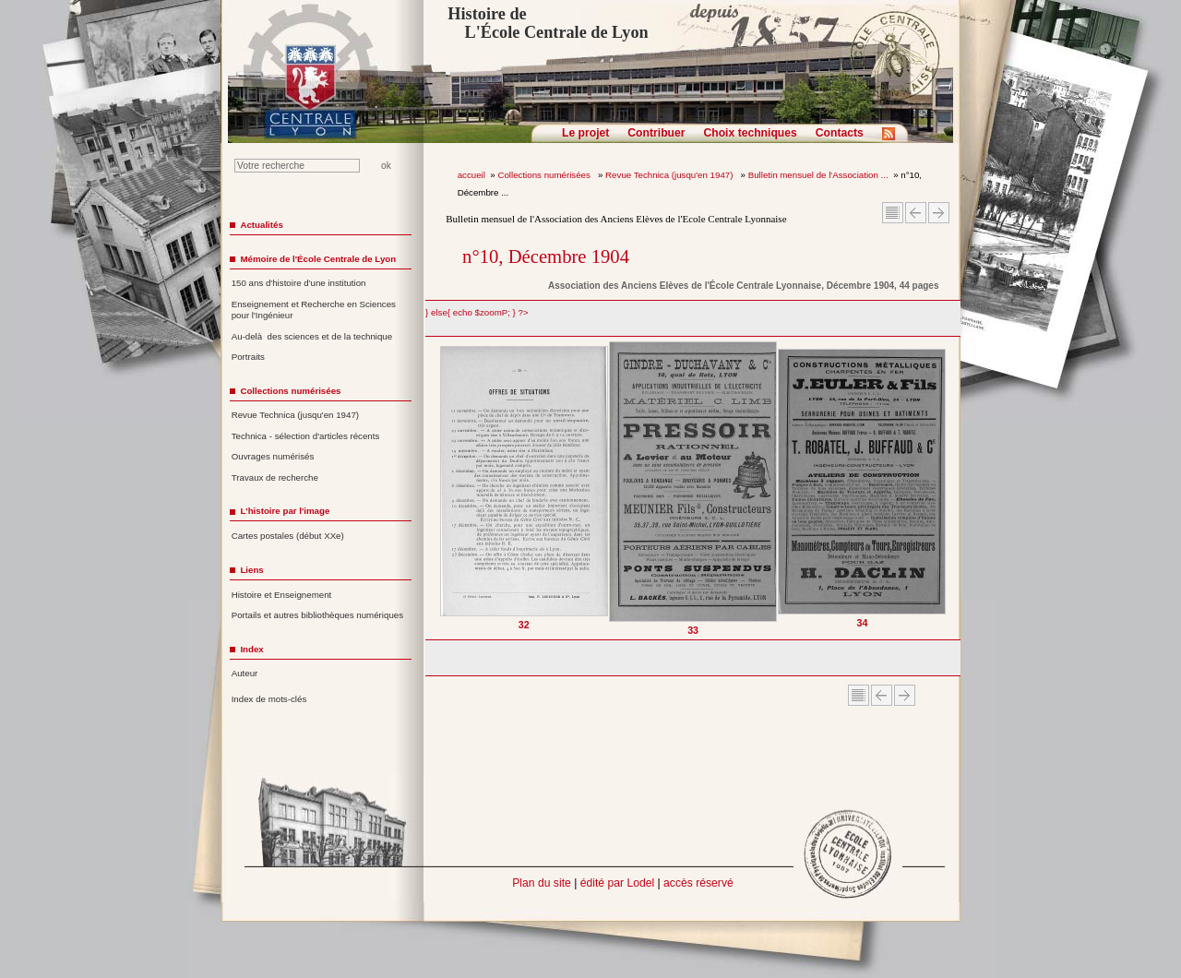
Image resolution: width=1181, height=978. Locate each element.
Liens (251, 570)
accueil (471, 175)
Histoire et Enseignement (282, 595)
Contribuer (656, 132)
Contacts (840, 132)
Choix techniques (749, 132)
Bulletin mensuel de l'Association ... (818, 175)
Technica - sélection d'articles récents (306, 436)
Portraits (248, 357)
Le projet (585, 132)
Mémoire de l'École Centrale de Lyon (318, 259)
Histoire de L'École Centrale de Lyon (547, 23)
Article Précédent (915, 212)
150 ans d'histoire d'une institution (299, 283)
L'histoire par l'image (284, 511)
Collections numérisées (544, 175)
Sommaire (892, 212)
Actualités (261, 225)
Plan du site (541, 883)
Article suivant (938, 212)
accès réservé (698, 883)
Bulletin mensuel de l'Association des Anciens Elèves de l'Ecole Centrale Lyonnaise (616, 218)
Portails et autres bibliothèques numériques (317, 615)
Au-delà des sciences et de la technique (312, 336)
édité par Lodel (617, 883)
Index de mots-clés (269, 699)
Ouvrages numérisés (273, 456)
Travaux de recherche (275, 477)
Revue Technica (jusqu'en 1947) (670, 175)
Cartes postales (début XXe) (288, 536)
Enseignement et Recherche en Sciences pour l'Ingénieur (314, 310)
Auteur (245, 673)
